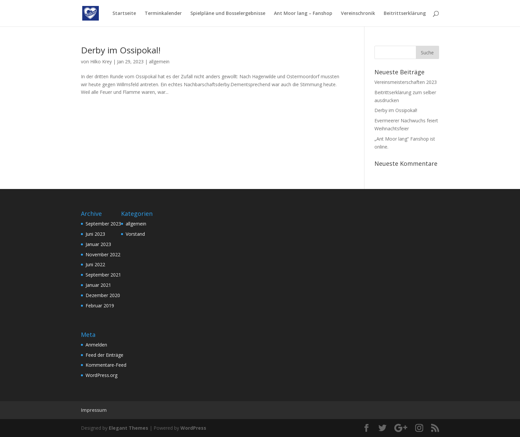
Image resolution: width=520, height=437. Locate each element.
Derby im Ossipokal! (121, 50)
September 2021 (103, 275)
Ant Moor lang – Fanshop (303, 13)
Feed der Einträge (104, 355)
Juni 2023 (95, 234)
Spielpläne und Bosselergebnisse (227, 13)
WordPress (193, 428)
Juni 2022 (95, 264)
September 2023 (103, 223)
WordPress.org (101, 375)
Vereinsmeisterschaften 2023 (405, 82)
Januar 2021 (98, 285)
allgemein (159, 61)
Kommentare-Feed (106, 365)
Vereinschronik (358, 13)
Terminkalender (163, 13)
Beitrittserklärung (405, 13)
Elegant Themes (128, 428)
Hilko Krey (101, 61)
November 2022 (103, 254)
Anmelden (96, 345)
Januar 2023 (98, 244)
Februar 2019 (100, 305)
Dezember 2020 (103, 295)
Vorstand (135, 234)
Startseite (124, 13)
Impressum (94, 410)
